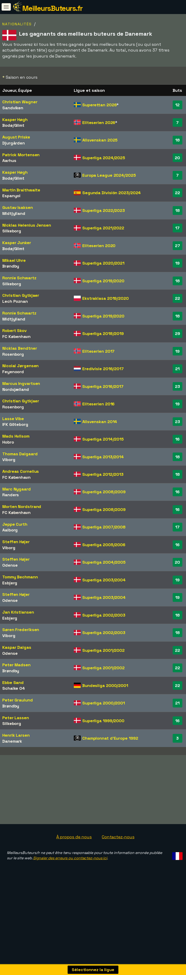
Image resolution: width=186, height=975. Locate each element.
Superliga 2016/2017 (102, 386)
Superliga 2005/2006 (103, 544)
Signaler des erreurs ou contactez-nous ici (70, 876)
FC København (16, 336)
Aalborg (10, 530)
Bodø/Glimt (13, 125)
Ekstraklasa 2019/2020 (105, 298)
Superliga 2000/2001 (103, 703)
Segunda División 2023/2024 (111, 192)
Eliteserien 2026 (98, 122)
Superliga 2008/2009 (104, 491)
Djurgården (13, 143)
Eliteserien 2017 (98, 351)
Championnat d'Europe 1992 (110, 738)
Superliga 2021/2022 (103, 228)
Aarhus (9, 160)
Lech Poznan (15, 301)
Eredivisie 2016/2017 (103, 368)
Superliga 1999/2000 (103, 720)
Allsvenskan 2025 (99, 140)
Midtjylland (13, 213)
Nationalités (17, 24)
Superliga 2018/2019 (103, 333)
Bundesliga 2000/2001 (105, 685)
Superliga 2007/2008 (104, 527)
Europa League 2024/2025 (109, 175)
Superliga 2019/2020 (103, 280)
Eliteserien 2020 (98, 245)
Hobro (8, 442)
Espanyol (11, 195)
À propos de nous (74, 854)
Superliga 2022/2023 (103, 210)
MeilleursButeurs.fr (52, 8)
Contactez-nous (118, 854)
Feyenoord (13, 371)
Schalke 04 (13, 688)
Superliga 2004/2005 (104, 562)
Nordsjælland (15, 389)
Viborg (8, 459)
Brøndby (10, 266)
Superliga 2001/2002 (103, 650)
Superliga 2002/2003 (103, 615)
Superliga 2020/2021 (103, 263)
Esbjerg (9, 583)
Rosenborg (13, 354)
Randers (10, 494)
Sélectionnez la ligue (93, 969)
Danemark (12, 741)
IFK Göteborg (15, 424)
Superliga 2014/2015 (103, 439)
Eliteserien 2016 (98, 404)
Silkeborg (11, 231)
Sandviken (12, 107)
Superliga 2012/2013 (102, 474)
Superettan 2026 (99, 104)
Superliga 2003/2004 (104, 580)
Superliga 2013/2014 (103, 456)
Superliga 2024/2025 (103, 157)
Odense (9, 565)
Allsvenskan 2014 (99, 421)
